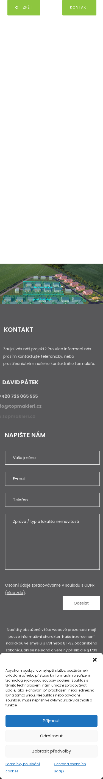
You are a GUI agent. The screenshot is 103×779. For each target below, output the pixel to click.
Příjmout (51, 721)
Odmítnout (51, 736)
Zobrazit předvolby (51, 751)
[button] (95, 660)
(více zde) (20, 592)
